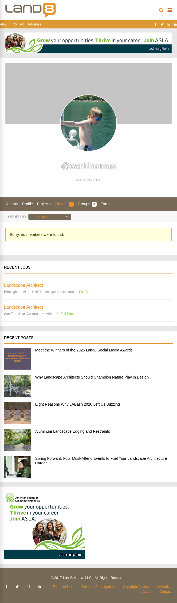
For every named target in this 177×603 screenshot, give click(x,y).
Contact (18, 24)
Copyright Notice (136, 587)
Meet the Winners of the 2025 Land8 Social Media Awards (84, 350)
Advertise (34, 24)
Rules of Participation (98, 587)
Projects (44, 204)
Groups (87, 204)
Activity (12, 204)
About (4, 24)
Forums (107, 204)
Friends (64, 204)
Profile (27, 204)
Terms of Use (63, 587)
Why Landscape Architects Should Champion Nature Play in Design (92, 377)
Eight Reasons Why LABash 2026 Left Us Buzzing (77, 404)
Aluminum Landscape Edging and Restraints (72, 431)
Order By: (17, 217)
